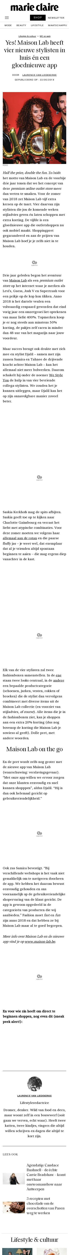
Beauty (21, 25)
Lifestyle (37, 25)
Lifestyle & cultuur (34, 1240)
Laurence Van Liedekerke (39, 74)
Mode (8, 25)
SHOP (38, 17)
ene (58, 675)
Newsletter (56, 17)
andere (58, 680)
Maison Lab (18, 280)
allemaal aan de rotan (20, 538)
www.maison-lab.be (40, 941)
